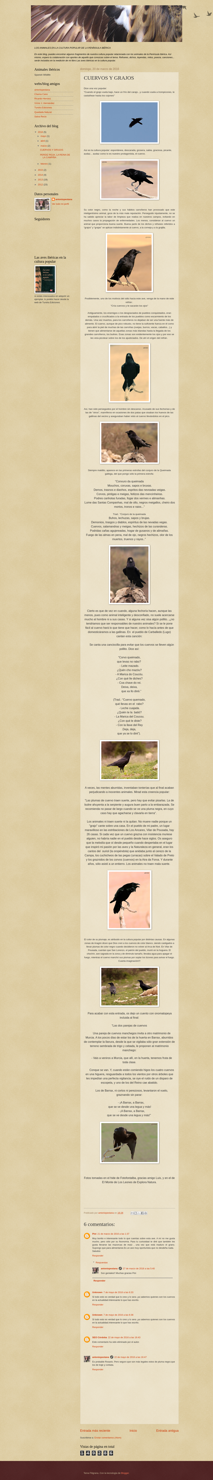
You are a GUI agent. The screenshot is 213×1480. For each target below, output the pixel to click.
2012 (40, 184)
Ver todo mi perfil (60, 204)
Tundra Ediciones (43, 107)
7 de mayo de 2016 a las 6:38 (118, 1315)
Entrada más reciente (95, 1430)
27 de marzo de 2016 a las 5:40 (139, 1268)
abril (43, 141)
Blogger (125, 1473)
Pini (94, 1233)
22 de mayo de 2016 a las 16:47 (130, 1357)
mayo (44, 136)
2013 (40, 179)
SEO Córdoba (99, 1337)
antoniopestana (109, 1268)
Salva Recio (40, 116)
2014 (40, 175)
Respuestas (102, 1262)
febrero (44, 163)
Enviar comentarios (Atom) (107, 1437)
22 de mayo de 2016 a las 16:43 (124, 1337)
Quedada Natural (43, 112)
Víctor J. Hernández (44, 103)
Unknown (97, 1292)
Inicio (133, 1430)
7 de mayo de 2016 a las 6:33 (118, 1292)
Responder (97, 1255)
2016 (40, 132)
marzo (44, 145)
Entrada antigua (167, 1430)
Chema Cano (41, 94)
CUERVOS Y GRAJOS (51, 150)
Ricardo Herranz (42, 98)
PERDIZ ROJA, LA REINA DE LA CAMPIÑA (55, 156)
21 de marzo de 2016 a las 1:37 (113, 1233)
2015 (40, 170)
